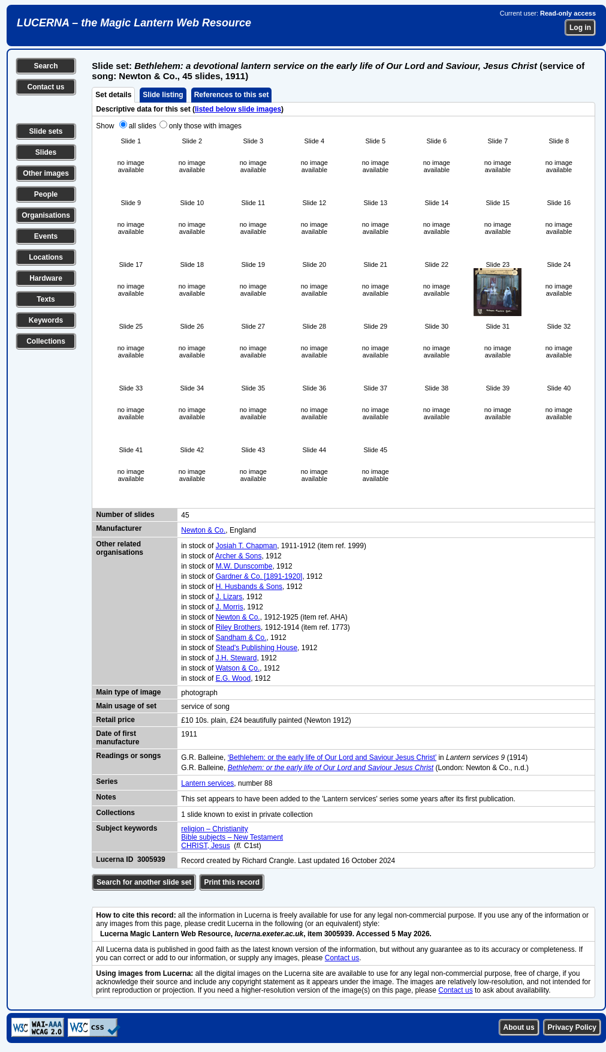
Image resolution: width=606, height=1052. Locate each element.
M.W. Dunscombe (244, 566)
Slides (45, 152)
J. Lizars (229, 597)
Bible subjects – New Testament (232, 837)
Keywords (46, 320)
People (46, 194)
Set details (113, 95)
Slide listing (163, 95)
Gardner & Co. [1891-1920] (259, 576)
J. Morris (229, 607)
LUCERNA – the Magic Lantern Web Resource (134, 23)
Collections (45, 341)
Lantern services (207, 783)
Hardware (45, 278)
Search (46, 66)
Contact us (45, 87)
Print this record (232, 882)
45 (185, 515)
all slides (142, 126)
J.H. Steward (236, 658)
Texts (46, 299)
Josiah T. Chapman (247, 546)
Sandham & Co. (241, 637)
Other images (46, 173)
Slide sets (45, 131)
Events (46, 236)
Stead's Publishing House (256, 648)
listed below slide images (238, 109)
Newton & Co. (203, 530)
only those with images (205, 126)
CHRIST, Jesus (205, 845)
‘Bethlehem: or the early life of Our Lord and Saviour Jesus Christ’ (332, 757)
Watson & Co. (238, 668)
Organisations (46, 215)
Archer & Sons (238, 556)
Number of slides (125, 514)
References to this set (231, 95)
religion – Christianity (214, 829)
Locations (46, 257)
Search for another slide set (144, 882)
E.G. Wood (233, 678)
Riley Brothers (238, 627)
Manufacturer (118, 528)
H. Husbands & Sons (249, 586)
